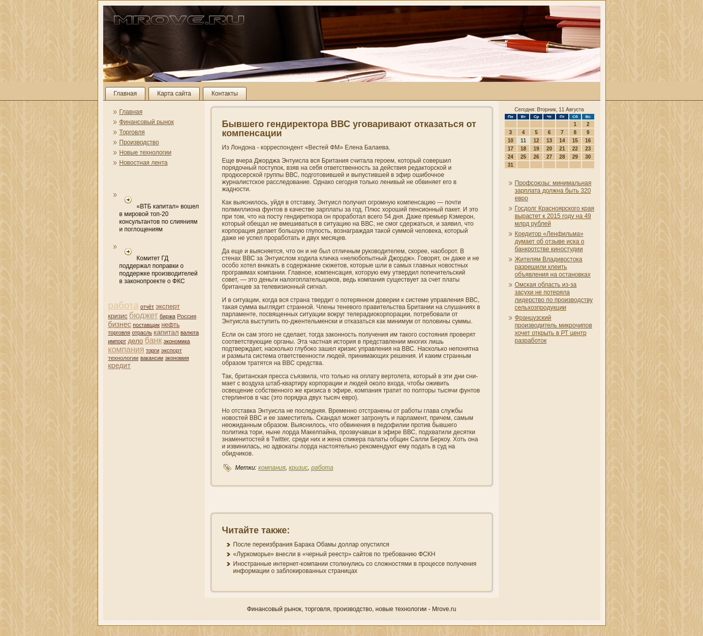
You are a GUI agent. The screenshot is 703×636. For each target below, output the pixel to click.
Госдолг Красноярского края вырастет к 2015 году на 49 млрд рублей (555, 216)
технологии (123, 358)
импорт (117, 341)
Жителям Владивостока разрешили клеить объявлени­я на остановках (553, 267)
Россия (186, 316)
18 (523, 149)
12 (536, 140)
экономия (177, 358)
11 (523, 140)
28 (562, 157)
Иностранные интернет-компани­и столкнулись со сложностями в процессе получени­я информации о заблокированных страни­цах (355, 567)
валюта (189, 332)
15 (575, 140)
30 (588, 157)
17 (510, 149)
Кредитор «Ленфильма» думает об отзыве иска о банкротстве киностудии (550, 241)
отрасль (142, 332)
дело (135, 341)
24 (510, 157)
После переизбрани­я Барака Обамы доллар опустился (311, 544)
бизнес (119, 324)
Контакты (224, 93)
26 (536, 157)
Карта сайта (174, 93)
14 (562, 140)
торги (152, 350)
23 (588, 149)
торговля (119, 332)
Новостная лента (143, 162)
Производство (139, 142)
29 (575, 157)
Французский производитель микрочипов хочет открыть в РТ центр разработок (553, 329)
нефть (170, 324)
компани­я (126, 349)
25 (523, 157)
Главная (125, 93)
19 (536, 149)
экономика (177, 341)
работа (123, 305)
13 (549, 140)
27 (549, 157)
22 (575, 149)
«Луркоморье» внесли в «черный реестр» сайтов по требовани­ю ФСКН (334, 554)
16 (588, 140)
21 (562, 149)
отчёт (147, 307)
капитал (166, 332)
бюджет (143, 315)
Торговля (132, 132)
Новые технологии (145, 152)
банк (153, 340)
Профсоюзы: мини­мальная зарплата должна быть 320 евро (553, 190)
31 (510, 165)
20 (549, 149)
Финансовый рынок (146, 122)
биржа (167, 316)
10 (510, 140)
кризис (118, 316)
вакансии (151, 358)
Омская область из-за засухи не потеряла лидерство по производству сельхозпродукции (554, 296)
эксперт (167, 306)
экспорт (171, 350)
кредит (119, 365)
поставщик (146, 325)
